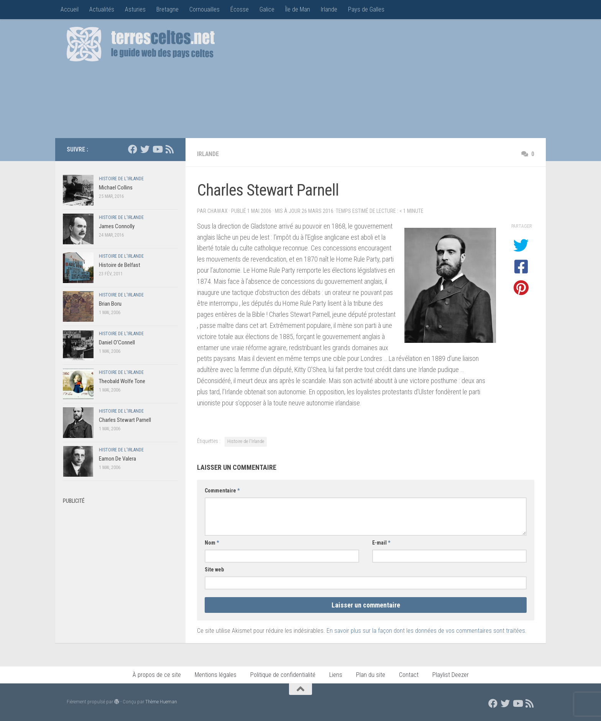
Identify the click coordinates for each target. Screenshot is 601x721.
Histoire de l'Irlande (245, 441)
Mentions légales (215, 674)
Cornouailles (204, 9)
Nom (212, 543)
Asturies (135, 9)
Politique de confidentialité (282, 674)
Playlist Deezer (450, 674)
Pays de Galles (366, 9)
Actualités (101, 9)
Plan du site (370, 674)
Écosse (239, 9)
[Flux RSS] (169, 149)
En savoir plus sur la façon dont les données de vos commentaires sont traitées (426, 630)
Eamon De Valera (117, 458)
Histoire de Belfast (119, 265)
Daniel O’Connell (117, 342)
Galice (266, 9)
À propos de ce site (157, 674)
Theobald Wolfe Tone (122, 381)
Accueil (70, 9)
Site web (214, 569)
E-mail (381, 543)
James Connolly (117, 226)
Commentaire (222, 490)
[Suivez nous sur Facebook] (132, 149)
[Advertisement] (394, 80)
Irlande (329, 9)
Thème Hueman (161, 702)
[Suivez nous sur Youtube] (157, 149)
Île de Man (297, 9)
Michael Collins (116, 187)
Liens (335, 674)
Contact (409, 674)
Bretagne (167, 9)
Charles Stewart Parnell (125, 419)
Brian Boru (110, 303)
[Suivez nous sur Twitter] (144, 149)
